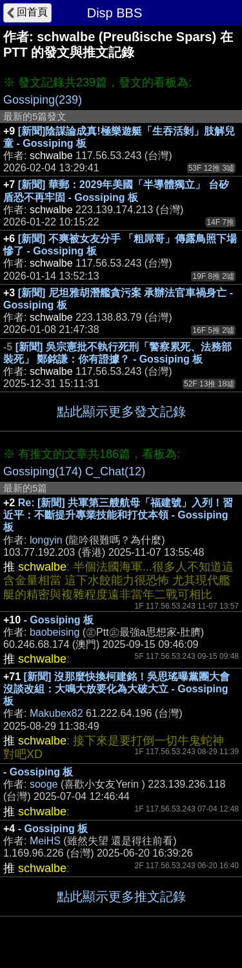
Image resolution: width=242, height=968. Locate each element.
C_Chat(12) (115, 471)
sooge (44, 784)
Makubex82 (56, 713)
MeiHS (45, 840)
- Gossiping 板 (59, 619)
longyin (46, 540)
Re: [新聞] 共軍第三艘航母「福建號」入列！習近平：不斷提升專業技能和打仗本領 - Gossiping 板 (118, 515)
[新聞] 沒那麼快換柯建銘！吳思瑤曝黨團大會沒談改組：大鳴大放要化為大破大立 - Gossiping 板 (116, 689)
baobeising (54, 632)
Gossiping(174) (42, 471)
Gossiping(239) (42, 99)
